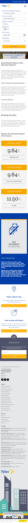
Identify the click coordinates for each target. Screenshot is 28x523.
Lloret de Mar (18, 434)
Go (14, 305)
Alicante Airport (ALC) (6, 386)
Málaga (13, 452)
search (14, 46)
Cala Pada (13, 444)
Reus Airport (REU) (5, 408)
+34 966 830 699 (6, 371)
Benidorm (16, 428)
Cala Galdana (11, 457)
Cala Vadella (24, 444)
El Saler (13, 466)
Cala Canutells (4, 457)
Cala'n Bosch (8, 458)
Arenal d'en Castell (16, 455)
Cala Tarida (18, 444)
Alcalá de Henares (15, 449)
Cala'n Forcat (14, 458)
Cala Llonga (7, 444)
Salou (18, 436)
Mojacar (18, 430)
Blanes (19, 433)
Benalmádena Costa (21, 450)
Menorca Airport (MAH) (6, 402)
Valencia (17, 466)
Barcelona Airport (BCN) (6, 389)
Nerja (2, 453)
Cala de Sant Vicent (13, 442)
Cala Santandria (18, 457)
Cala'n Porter (20, 458)
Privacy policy (4, 419)
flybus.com (3, 375)
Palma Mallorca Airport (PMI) (7, 404)
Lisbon (11, 447)
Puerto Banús (7, 453)
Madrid (21, 449)
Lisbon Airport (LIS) (5, 397)
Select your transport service (11, 10)
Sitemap (3, 422)
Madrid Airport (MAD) (5, 399)
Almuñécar (13, 450)
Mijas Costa (21, 452)
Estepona (3, 452)
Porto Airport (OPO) (5, 406)
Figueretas (13, 445)
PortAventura (13, 436)
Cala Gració (21, 442)
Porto (11, 461)
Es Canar (3, 445)
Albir (12, 428)
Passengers (5, 38)
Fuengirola (8, 452)
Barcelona (15, 433)
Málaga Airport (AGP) (5, 401)
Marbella (17, 452)
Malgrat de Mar (4, 439)
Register (14, 356)
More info (10, 521)
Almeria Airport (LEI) (5, 388)
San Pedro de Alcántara (16, 453)
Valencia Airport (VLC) (6, 410)
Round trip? (5, 26)
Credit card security (5, 417)
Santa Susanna (18, 439)
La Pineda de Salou (10, 434)
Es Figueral (8, 445)
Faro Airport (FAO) (5, 391)
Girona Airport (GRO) (5, 393)
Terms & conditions (5, 421)
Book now (14, 331)
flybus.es (3, 377)
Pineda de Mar (6, 436)
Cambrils (3, 434)
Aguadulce (13, 430)
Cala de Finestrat (23, 428)
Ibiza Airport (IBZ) (5, 395)
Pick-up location (7, 16)
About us (3, 415)
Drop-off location (7, 21)
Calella (22, 433)
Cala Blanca (24, 455)
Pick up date (5, 32)
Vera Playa (5, 431)
